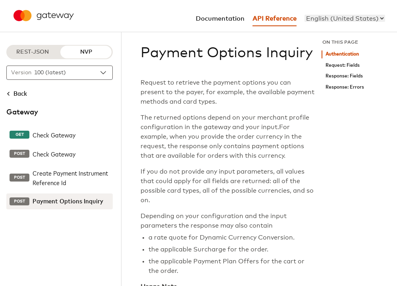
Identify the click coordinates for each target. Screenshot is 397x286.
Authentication (342, 54)
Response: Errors (345, 87)
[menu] (344, 18)
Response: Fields (344, 76)
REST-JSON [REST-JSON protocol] (32, 52)
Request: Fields (343, 65)
